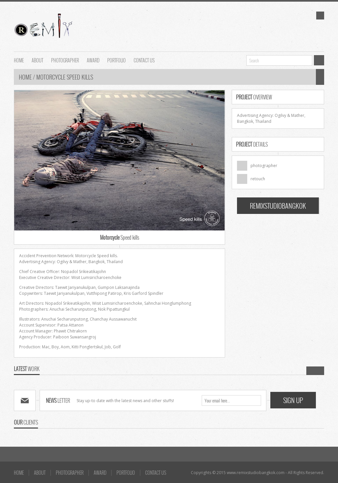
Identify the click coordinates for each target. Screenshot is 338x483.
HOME (19, 60)
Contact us (144, 60)
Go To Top (169, 444)
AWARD (93, 60)
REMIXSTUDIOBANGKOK (278, 206)
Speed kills (119, 237)
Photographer (65, 60)
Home (26, 77)
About (37, 60)
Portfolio (116, 60)
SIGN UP (293, 400)
